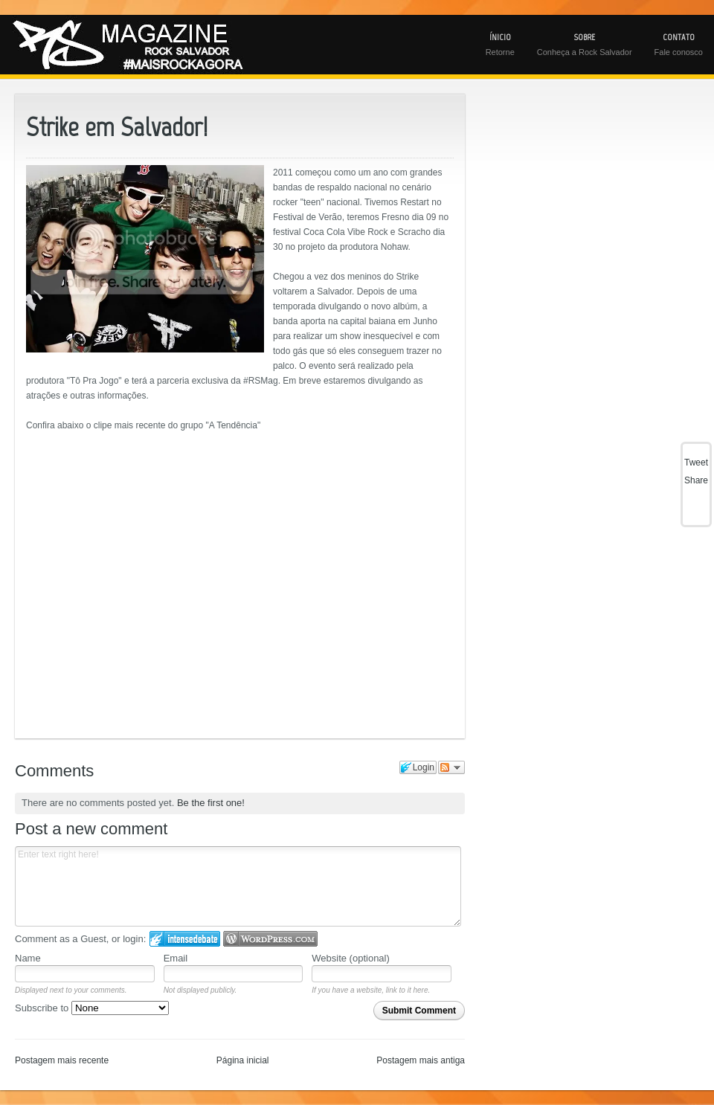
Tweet (696, 462)
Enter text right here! (238, 886)
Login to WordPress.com (270, 939)
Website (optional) (351, 958)
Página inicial (242, 1060)
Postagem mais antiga (420, 1060)
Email (176, 958)
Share (696, 480)
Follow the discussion (451, 767)
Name (28, 958)
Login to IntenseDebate (184, 939)
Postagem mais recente (62, 1060)
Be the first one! (211, 802)
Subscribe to (92, 1008)
